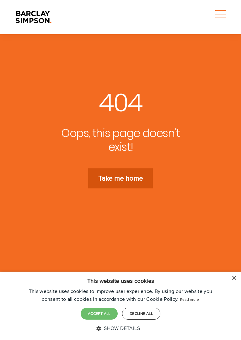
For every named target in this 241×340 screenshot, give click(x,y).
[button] (120, 328)
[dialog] (120, 306)
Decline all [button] (141, 313)
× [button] (234, 278)
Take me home (120, 178)
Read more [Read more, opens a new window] (189, 299)
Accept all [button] (99, 313)
